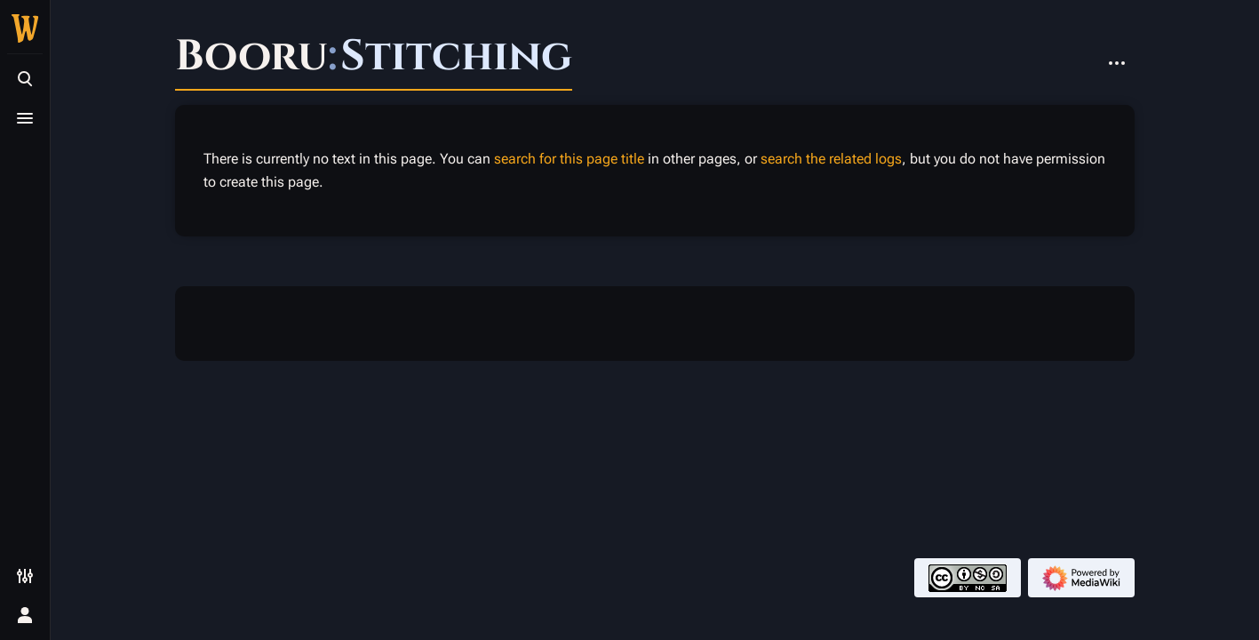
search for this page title (569, 158)
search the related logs (831, 158)
